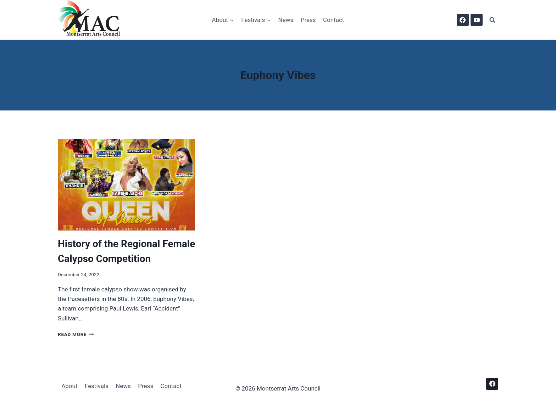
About (69, 385)
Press (308, 19)
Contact (333, 19)
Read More (76, 334)
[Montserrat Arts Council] (93, 20)
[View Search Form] (492, 20)
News (286, 19)
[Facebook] (463, 20)
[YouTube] (477, 20)
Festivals (97, 385)
